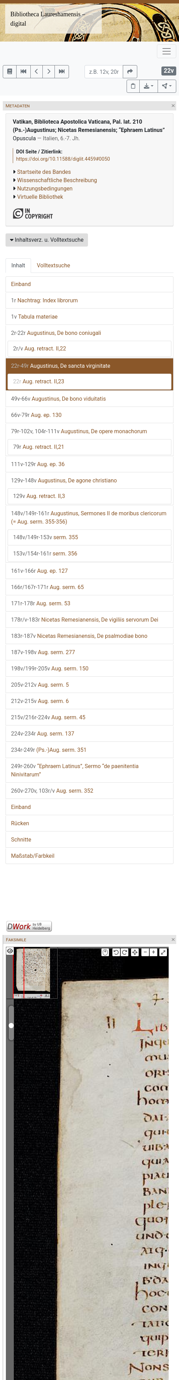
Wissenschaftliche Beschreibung (57, 180)
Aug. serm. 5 (40, 685)
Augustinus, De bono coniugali (56, 333)
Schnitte (21, 839)
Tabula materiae (34, 316)
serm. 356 (45, 553)
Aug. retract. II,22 (39, 348)
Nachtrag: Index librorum (44, 300)
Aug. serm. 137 (42, 733)
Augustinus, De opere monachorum (79, 431)
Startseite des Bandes (44, 172)
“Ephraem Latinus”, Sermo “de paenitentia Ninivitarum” (75, 770)
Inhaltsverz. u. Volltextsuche (46, 240)
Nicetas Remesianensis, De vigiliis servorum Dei (84, 619)
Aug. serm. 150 (50, 668)
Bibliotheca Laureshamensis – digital (47, 19)
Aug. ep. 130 (36, 415)
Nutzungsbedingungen (44, 188)
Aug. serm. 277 (43, 652)
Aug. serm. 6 (40, 701)
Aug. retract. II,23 (38, 381)
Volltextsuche (53, 265)
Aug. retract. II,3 (39, 496)
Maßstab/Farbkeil (32, 856)
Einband (21, 284)
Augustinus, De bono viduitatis (58, 398)
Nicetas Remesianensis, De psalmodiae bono (79, 636)
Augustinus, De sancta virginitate (60, 366)
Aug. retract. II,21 (38, 447)
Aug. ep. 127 (39, 571)
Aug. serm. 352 (52, 790)
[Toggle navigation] (166, 51)
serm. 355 (45, 537)
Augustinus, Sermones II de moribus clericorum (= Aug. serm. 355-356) (89, 517)
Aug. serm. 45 (48, 717)
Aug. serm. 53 (40, 603)
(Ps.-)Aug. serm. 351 (49, 750)
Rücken (20, 823)
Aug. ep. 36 (38, 464)
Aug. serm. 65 (47, 587)
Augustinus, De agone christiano (64, 480)
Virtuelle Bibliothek (40, 197)
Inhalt (18, 265)
